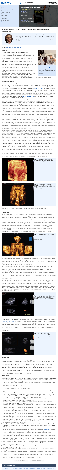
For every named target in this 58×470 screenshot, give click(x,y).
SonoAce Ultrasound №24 (11, 46)
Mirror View (50, 235)
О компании (4, 15)
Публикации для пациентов (27, 21)
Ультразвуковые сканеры (7, 9)
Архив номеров (24, 12)
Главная (3, 7)
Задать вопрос (5, 13)
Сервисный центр (5, 12)
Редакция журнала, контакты (27, 14)
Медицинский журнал (6, 21)
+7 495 (27, 3)
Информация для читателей (27, 18)
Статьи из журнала (25, 9)
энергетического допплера (28, 96)
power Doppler (47, 429)
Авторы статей (24, 15)
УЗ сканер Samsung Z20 (45, 67)
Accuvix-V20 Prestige (38, 88)
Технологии (4, 18)
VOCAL (34, 90)
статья (21, 460)
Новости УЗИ (4, 17)
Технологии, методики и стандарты (14, 47)
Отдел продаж (4, 10)
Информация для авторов (27, 17)
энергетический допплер (9, 321)
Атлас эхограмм (5, 20)
